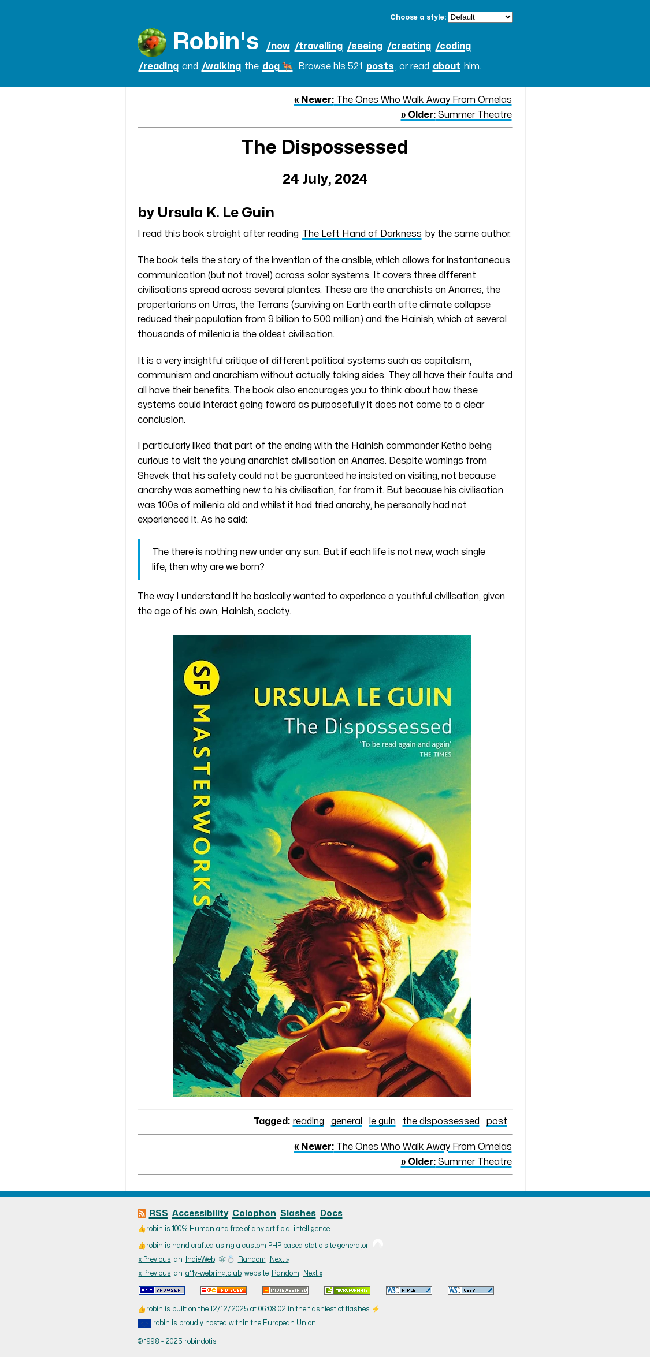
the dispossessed (441, 1121)
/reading (159, 66)
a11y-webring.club (213, 1273)
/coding (453, 46)
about (446, 66)
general (346, 1121)
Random (252, 1259)
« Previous (155, 1259)
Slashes (298, 1213)
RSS (158, 1213)
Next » (279, 1259)
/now (278, 46)
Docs (331, 1213)
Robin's (216, 42)
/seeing (364, 46)
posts (380, 66)
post (496, 1121)
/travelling (319, 46)
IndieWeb (200, 1259)
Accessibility (200, 1213)
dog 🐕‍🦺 (277, 66)
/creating (409, 46)
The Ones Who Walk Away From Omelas (403, 100)
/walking (221, 66)
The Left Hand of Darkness (362, 233)
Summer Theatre (456, 115)
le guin (382, 1121)
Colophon (254, 1213)
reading (308, 1121)
